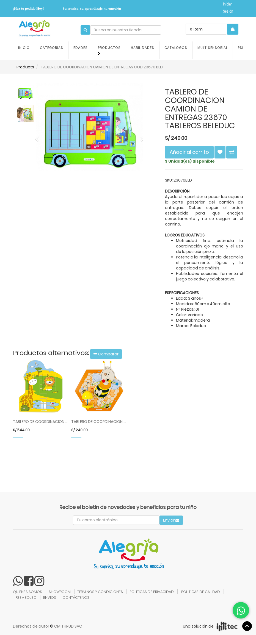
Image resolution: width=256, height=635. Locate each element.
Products (25, 67)
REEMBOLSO (26, 597)
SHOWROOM (60, 591)
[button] (38, 136)
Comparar (106, 354)
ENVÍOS (49, 597)
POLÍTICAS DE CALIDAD (200, 591)
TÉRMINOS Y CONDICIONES (100, 591)
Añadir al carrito (189, 152)
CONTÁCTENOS (76, 597)
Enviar (171, 520)
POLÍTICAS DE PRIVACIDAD (152, 591)
